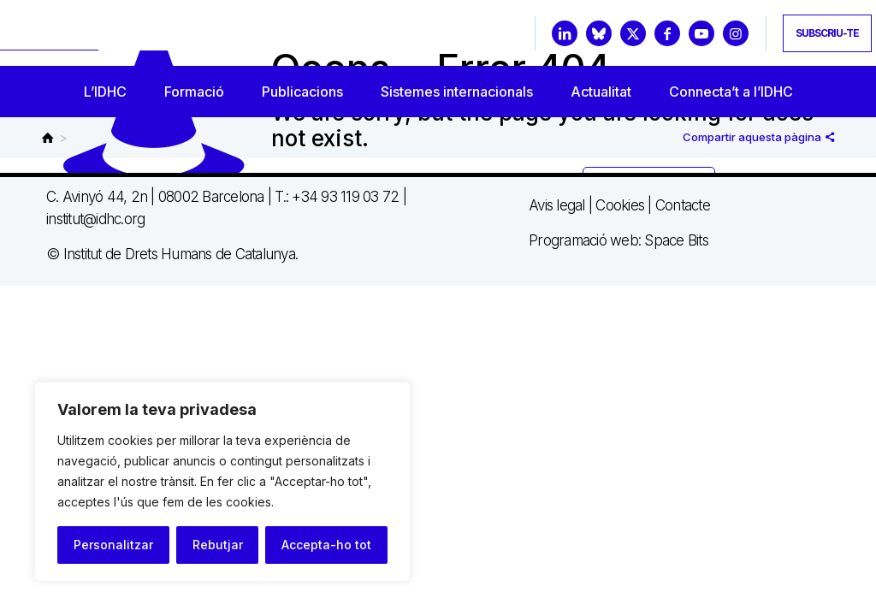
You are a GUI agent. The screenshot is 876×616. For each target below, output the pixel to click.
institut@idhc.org (95, 219)
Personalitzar (113, 544)
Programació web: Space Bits (618, 240)
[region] (222, 482)
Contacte (682, 205)
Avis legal (557, 205)
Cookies (619, 205)
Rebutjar (217, 544)
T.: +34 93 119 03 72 (337, 196)
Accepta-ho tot (326, 544)
